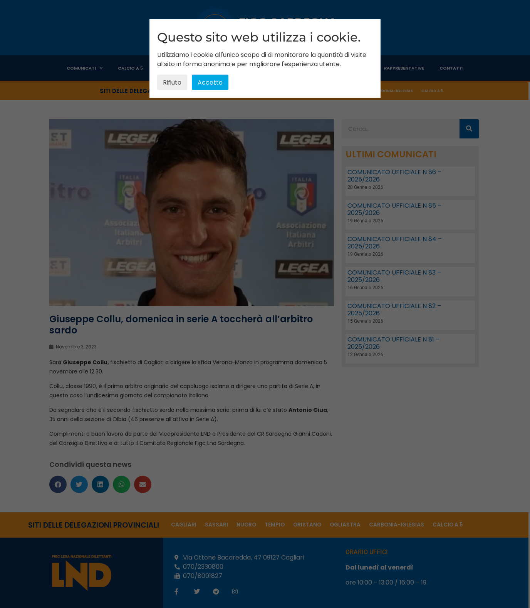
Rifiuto (172, 82)
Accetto (210, 82)
